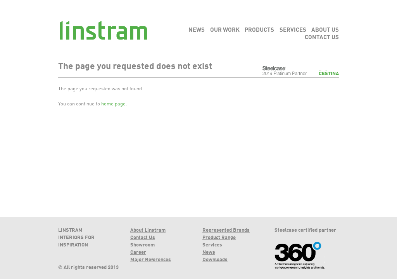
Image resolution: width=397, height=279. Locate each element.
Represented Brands (226, 230)
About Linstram (148, 230)
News (208, 252)
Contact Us (142, 237)
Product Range (219, 237)
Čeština (329, 73)
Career (138, 252)
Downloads (215, 259)
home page (113, 104)
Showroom (142, 245)
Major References (150, 259)
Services (212, 245)
